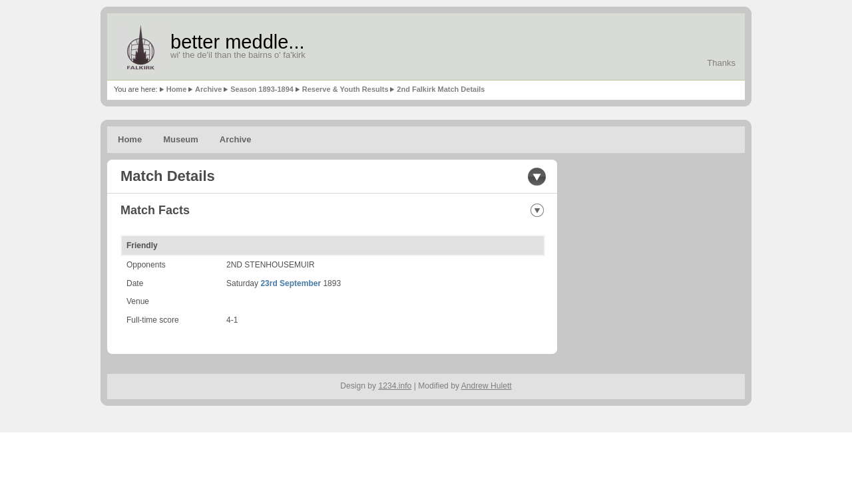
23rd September (290, 283)
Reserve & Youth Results (345, 89)
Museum (180, 139)
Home (176, 89)
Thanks (721, 63)
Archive (208, 89)
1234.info (395, 386)
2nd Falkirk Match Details (441, 89)
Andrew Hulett (486, 386)
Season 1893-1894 (262, 89)
